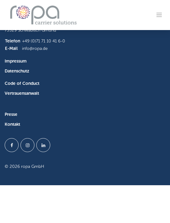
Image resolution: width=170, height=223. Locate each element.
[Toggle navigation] (159, 15)
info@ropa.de (35, 48)
